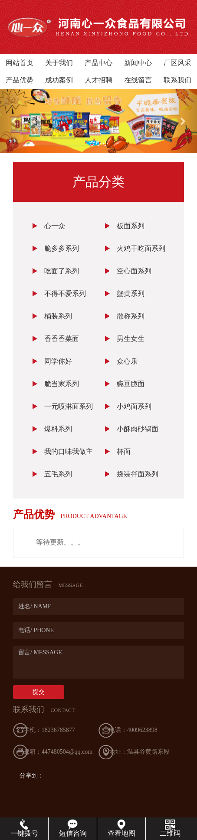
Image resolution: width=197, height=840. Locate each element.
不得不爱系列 (65, 293)
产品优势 (19, 80)
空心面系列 (134, 271)
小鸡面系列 (134, 406)
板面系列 (130, 226)
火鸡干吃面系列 (141, 248)
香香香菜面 (61, 338)
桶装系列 (58, 316)
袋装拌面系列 (137, 474)
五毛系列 (58, 474)
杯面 (124, 451)
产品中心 (98, 62)
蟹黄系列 (130, 293)
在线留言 (138, 80)
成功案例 (59, 80)
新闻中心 (138, 62)
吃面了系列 (61, 271)
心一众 (54, 226)
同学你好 (58, 361)
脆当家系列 (61, 383)
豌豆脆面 (130, 383)
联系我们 (177, 80)
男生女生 (130, 338)
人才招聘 (98, 80)
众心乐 (127, 361)
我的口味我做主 (68, 451)
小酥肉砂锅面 (137, 429)
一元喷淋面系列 (68, 406)
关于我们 (59, 62)
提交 (39, 692)
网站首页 (19, 62)
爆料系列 (58, 429)
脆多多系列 (61, 248)
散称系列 (130, 316)
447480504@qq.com (67, 751)
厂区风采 (177, 62)
